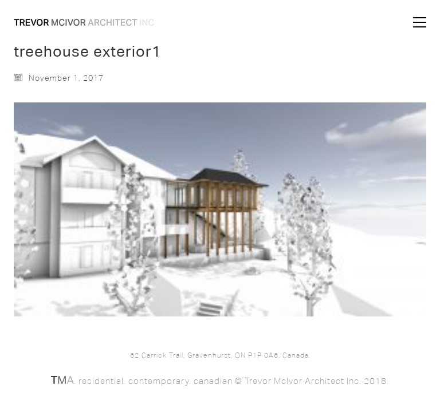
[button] (419, 22)
